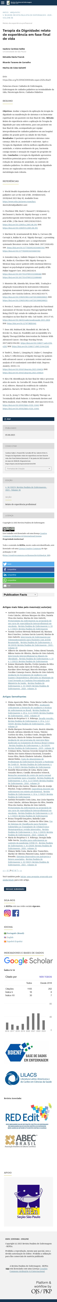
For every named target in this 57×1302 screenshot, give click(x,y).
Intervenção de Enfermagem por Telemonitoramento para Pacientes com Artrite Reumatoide (29, 640)
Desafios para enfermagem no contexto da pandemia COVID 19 (27, 841)
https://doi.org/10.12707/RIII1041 (21, 323)
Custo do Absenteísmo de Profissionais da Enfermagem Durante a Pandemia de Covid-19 (31, 762)
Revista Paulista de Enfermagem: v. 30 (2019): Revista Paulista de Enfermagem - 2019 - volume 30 (31, 645)
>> (21, 870)
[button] (28, 564)
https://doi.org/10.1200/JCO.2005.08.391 (20, 228)
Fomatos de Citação (16, 469)
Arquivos (15, 12)
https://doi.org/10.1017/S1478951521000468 (22, 274)
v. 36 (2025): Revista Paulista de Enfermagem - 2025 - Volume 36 (27, 16)
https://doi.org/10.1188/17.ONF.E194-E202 (30, 346)
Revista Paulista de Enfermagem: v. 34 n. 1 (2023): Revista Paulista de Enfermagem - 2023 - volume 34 (30, 832)
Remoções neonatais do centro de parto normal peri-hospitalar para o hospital (29, 776)
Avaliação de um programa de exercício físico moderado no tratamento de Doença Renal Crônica (31, 741)
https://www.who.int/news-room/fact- (19, 201)
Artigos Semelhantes (14, 696)
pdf (8, 419)
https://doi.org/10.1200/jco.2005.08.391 (20, 224)
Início (5, 12)
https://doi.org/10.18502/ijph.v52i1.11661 (21, 405)
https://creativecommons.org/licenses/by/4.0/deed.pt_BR (26, 555)
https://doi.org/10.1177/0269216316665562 (26, 247)
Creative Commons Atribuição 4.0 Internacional (28, 1270)
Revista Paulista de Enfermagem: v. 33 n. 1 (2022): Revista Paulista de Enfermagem (30, 627)
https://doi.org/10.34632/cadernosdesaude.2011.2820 (26, 320)
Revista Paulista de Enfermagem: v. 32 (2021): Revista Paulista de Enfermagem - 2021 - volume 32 (28, 862)
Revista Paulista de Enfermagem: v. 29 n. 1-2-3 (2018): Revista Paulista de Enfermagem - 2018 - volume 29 (30, 713)
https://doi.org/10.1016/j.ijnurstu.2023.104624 (23, 369)
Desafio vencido (46, 718)
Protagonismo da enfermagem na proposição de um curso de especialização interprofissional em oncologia (30, 623)
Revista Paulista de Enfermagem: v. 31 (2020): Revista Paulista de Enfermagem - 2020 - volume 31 (28, 686)
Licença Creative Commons (30, 548)
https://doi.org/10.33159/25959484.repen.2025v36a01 (27, 80)
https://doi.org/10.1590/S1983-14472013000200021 (25, 297)
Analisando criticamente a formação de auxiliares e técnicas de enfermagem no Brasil (30, 708)
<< (4, 870)
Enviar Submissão (15, 889)
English (10, 937)
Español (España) (14, 941)
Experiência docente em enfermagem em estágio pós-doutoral (31, 790)
